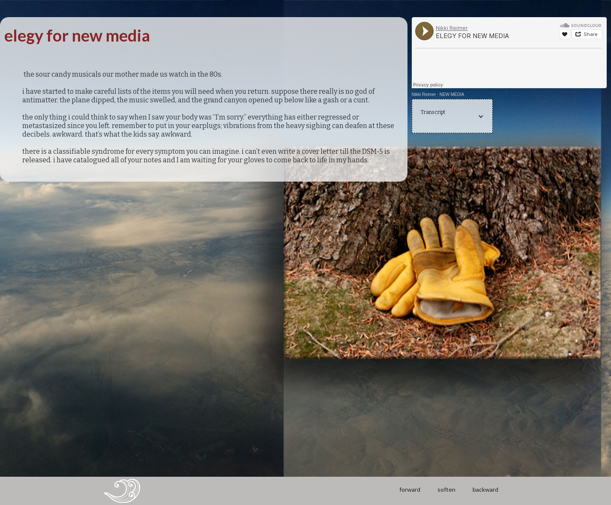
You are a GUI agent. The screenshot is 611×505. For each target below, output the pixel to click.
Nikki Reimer (424, 94)
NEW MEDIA (452, 94)
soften (446, 489)
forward (409, 489)
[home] (122, 491)
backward (485, 489)
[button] (452, 116)
